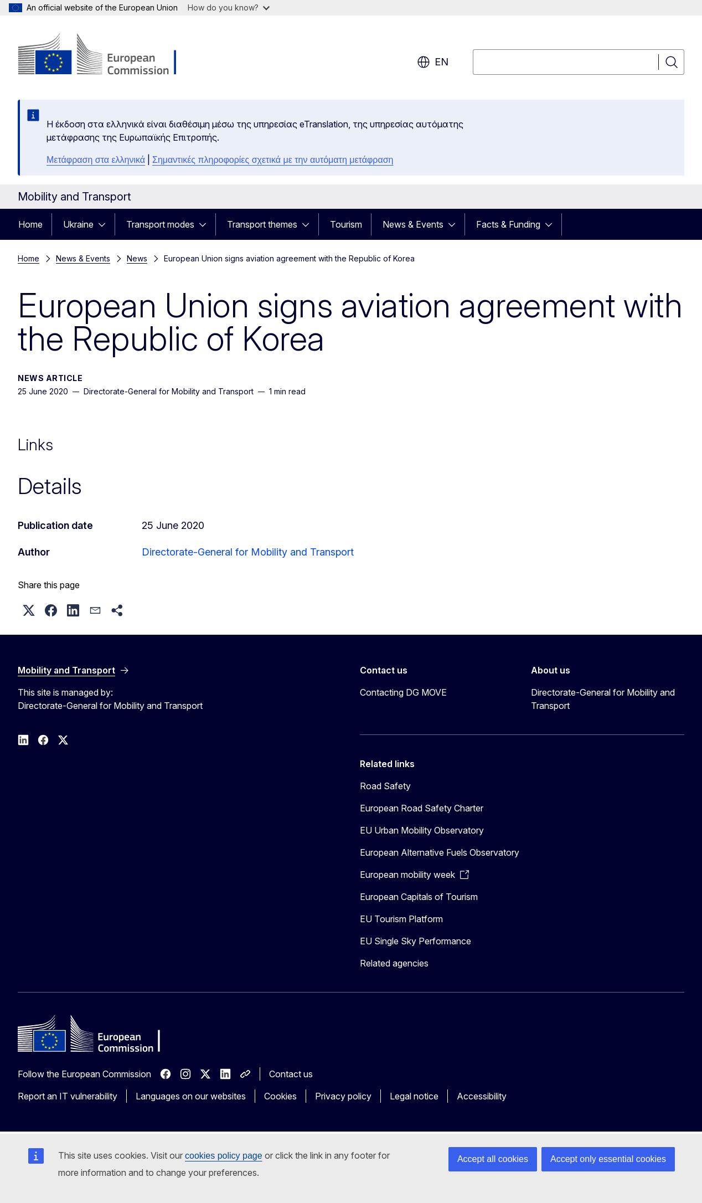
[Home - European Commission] (107, 55)
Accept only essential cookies (608, 1159)
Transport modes (160, 224)
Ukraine (78, 224)
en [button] (432, 62)
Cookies (280, 1096)
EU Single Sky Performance (415, 941)
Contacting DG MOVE (403, 692)
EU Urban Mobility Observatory (422, 830)
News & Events (413, 224)
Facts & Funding (508, 224)
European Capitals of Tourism (419, 896)
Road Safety (385, 785)
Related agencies (394, 963)
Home (30, 224)
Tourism (346, 224)
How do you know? (229, 7)
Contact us (291, 1073)
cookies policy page (223, 1155)
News (137, 258)
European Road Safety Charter (421, 808)
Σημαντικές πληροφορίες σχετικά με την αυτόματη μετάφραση (272, 159)
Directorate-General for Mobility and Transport (248, 552)
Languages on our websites (191, 1096)
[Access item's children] (105, 224)
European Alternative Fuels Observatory (439, 852)
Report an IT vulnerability (67, 1096)
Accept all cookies (492, 1159)
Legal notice (414, 1096)
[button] (29, 610)
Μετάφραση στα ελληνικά (96, 159)
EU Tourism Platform (401, 918)
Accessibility (482, 1096)
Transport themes (262, 224)
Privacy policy (343, 1096)
